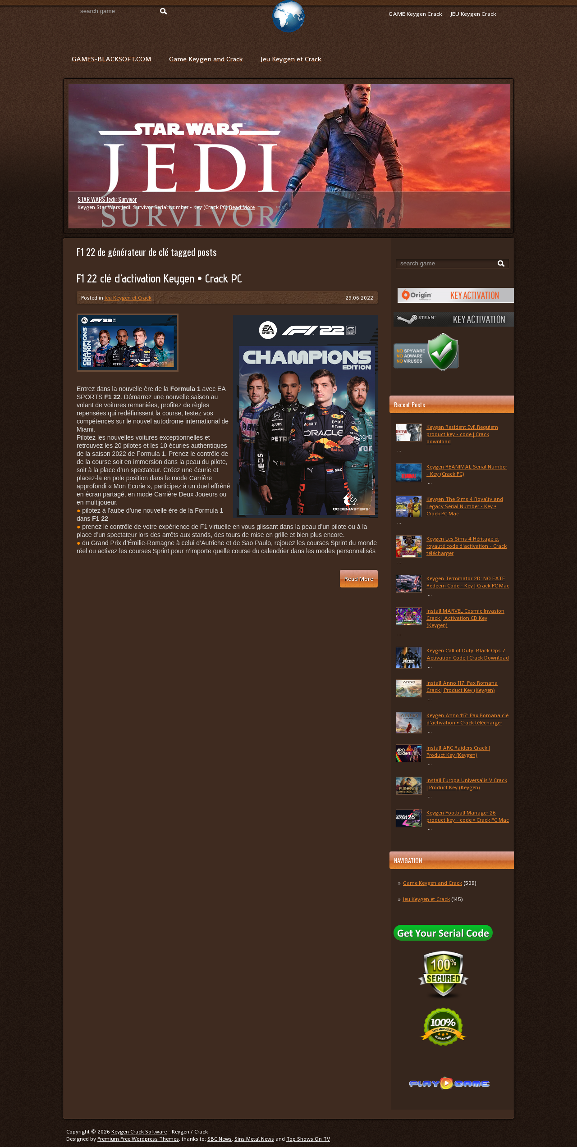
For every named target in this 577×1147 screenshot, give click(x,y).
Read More (242, 207)
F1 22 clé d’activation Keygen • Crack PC (159, 278)
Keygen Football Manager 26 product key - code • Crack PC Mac (467, 816)
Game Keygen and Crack (206, 59)
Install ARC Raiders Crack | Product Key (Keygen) (458, 751)
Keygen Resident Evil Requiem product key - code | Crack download (462, 434)
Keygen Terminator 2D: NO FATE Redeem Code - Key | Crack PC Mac (467, 582)
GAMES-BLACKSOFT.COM (111, 59)
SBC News (219, 1138)
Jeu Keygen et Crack (291, 59)
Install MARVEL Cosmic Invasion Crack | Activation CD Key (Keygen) (465, 618)
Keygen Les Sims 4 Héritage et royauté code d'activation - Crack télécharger (466, 546)
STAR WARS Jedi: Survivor (107, 199)
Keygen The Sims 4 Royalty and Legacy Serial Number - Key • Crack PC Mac (464, 506)
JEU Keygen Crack (473, 14)
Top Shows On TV (308, 1138)
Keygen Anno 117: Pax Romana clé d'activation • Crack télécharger (467, 719)
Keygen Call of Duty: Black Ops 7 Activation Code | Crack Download (467, 654)
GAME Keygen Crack (415, 14)
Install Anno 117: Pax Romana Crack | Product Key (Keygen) (462, 686)
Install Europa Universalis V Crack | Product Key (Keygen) (466, 784)
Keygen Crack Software (139, 1131)
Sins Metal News (254, 1138)
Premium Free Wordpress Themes (138, 1138)
